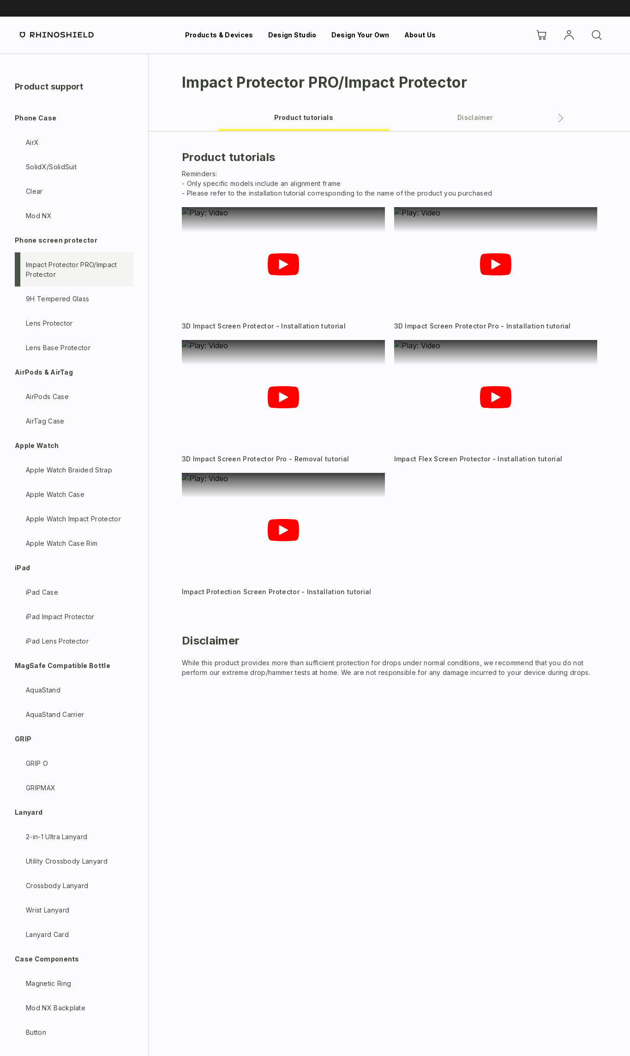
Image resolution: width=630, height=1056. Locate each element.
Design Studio (292, 35)
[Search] (597, 35)
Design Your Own (360, 35)
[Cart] (541, 35)
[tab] (303, 117)
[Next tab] (561, 118)
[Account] (569, 35)
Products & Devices (219, 35)
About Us (420, 35)
